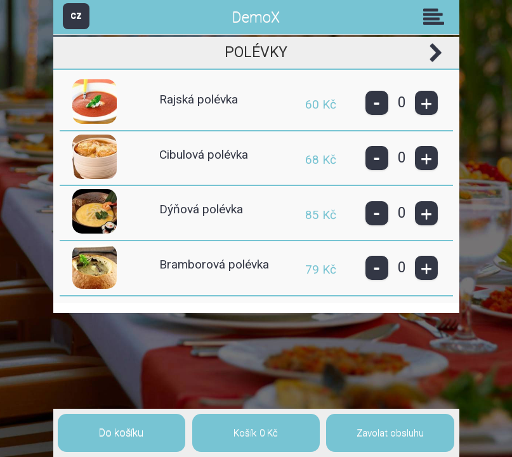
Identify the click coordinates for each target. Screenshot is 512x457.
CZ (76, 15)
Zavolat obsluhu (390, 433)
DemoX (256, 17)
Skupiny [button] (436, 16)
